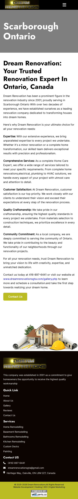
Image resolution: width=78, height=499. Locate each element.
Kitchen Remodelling (14, 441)
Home (6, 395)
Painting (7, 451)
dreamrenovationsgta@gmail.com (23, 467)
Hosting (38, 487)
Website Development (23, 487)
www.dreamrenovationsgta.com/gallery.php (30, 278)
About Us (8, 400)
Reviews (7, 410)
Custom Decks (11, 446)
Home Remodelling (13, 426)
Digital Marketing (57, 487)
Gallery (7, 405)
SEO (46, 487)
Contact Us (15, 296)
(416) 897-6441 (14, 462)
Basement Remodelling (15, 431)
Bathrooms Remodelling (16, 436)
